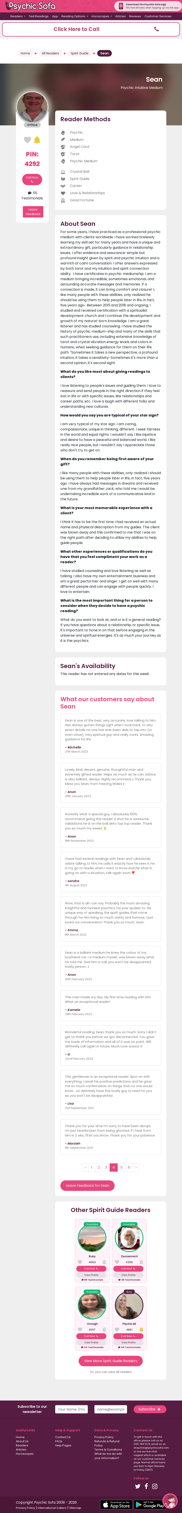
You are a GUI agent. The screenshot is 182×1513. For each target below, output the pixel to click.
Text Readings (39, 16)
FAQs (58, 1441)
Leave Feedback (33, 211)
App (55, 16)
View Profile (91, 1275)
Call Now (32, 179)
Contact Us (63, 1437)
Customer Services (158, 16)
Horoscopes (25, 1454)
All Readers (50, 53)
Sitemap (75, 1508)
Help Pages (63, 1445)
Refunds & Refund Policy (106, 1443)
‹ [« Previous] (85, 1167)
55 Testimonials (32, 195)
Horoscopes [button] (101, 16)
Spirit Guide (79, 53)
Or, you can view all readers (111, 1372)
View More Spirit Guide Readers (110, 1360)
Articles (120, 16)
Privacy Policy (104, 1437)
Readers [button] (16, 16)
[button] (91, 29)
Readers (22, 1445)
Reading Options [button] (73, 16)
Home (25, 53)
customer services (153, 1459)
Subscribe (149, 1409)
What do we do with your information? (108, 1456)
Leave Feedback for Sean (87, 1185)
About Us (22, 1441)
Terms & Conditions (108, 1449)
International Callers (52, 1508)
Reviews (135, 16)
